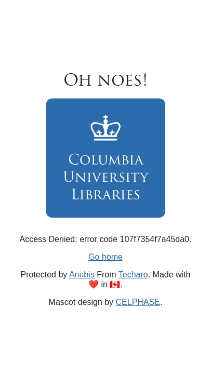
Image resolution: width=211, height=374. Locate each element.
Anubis (82, 274)
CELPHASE (138, 302)
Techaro (133, 274)
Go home (105, 256)
